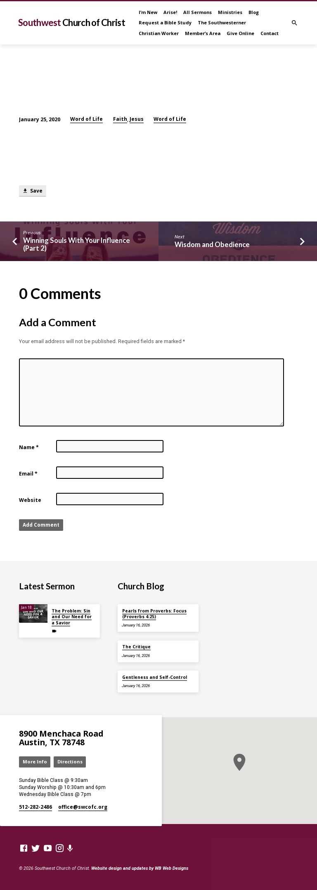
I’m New (148, 12)
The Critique (136, 647)
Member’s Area (202, 33)
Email (28, 473)
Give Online (240, 33)
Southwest (71, 22)
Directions (70, 761)
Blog (253, 12)
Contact (269, 33)
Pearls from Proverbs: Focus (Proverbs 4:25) (154, 613)
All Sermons (197, 12)
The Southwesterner (222, 22)
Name (29, 447)
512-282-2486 (35, 806)
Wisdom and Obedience (212, 244)
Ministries (230, 12)
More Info (35, 761)
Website (30, 500)
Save (32, 191)
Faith (120, 118)
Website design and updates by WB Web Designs (139, 868)
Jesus (137, 118)
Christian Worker (159, 33)
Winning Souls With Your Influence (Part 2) (76, 244)
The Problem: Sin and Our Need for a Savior (72, 617)
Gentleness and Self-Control (154, 677)
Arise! (170, 12)
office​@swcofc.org (82, 806)
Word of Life (86, 118)
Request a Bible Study (165, 22)
